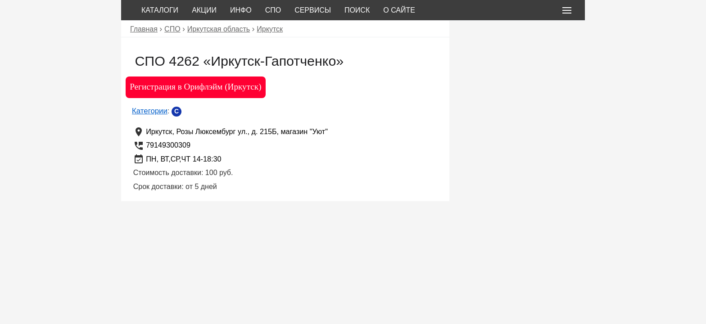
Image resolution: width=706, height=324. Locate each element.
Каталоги (159, 10)
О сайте (399, 10)
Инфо (241, 10)
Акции (204, 10)
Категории (149, 111)
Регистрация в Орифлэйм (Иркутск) (195, 86)
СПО (273, 10)
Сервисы (312, 10)
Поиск (357, 10)
